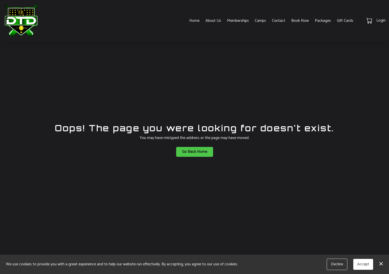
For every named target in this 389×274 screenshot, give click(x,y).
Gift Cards (345, 20)
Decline (337, 264)
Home (194, 20)
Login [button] (381, 21)
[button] (369, 20)
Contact (278, 20)
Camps (260, 20)
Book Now (300, 20)
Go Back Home (194, 151)
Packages (323, 20)
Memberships (238, 20)
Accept (363, 264)
